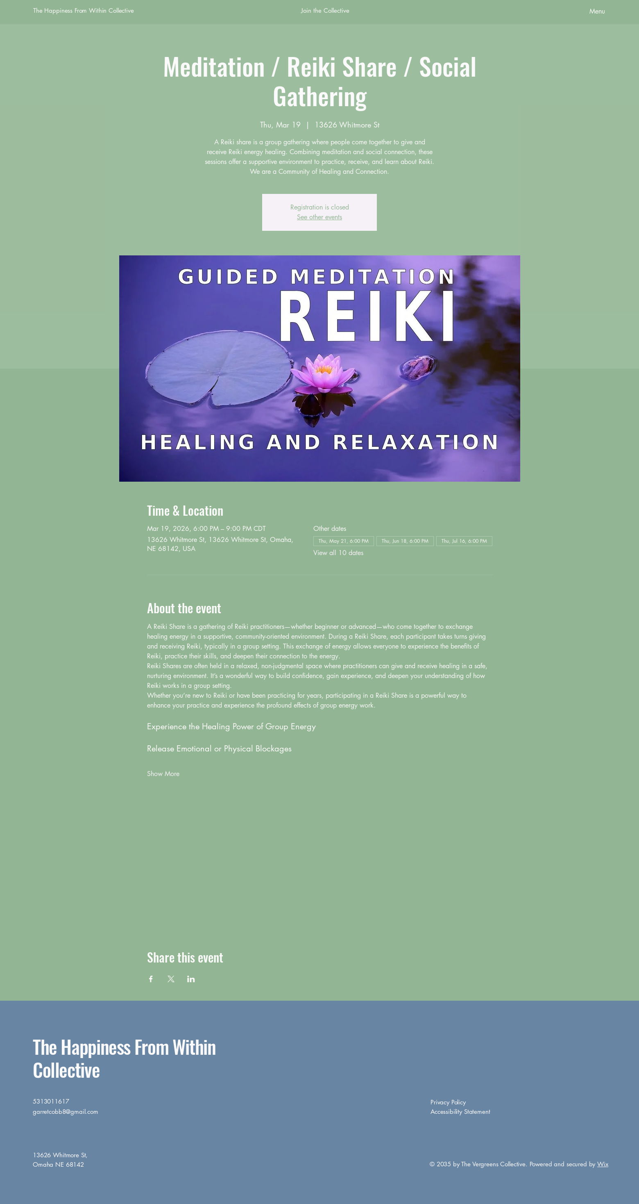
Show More (163, 773)
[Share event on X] (171, 979)
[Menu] (574, 11)
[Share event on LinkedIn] (191, 979)
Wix (602, 1164)
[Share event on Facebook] (151, 979)
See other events (319, 217)
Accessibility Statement (460, 1111)
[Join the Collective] (325, 11)
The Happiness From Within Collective (83, 10)
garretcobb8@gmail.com (65, 1111)
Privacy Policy (448, 1102)
